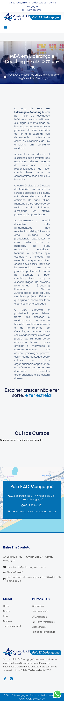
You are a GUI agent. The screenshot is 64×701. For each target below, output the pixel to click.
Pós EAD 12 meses (18, 74)
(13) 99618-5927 (32, 505)
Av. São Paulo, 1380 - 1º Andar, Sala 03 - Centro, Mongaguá (32, 497)
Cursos (6, 611)
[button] (5, 27)
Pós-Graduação (39, 78)
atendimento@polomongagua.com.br (32, 511)
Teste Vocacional (12, 626)
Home (6, 606)
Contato (7, 621)
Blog (5, 616)
